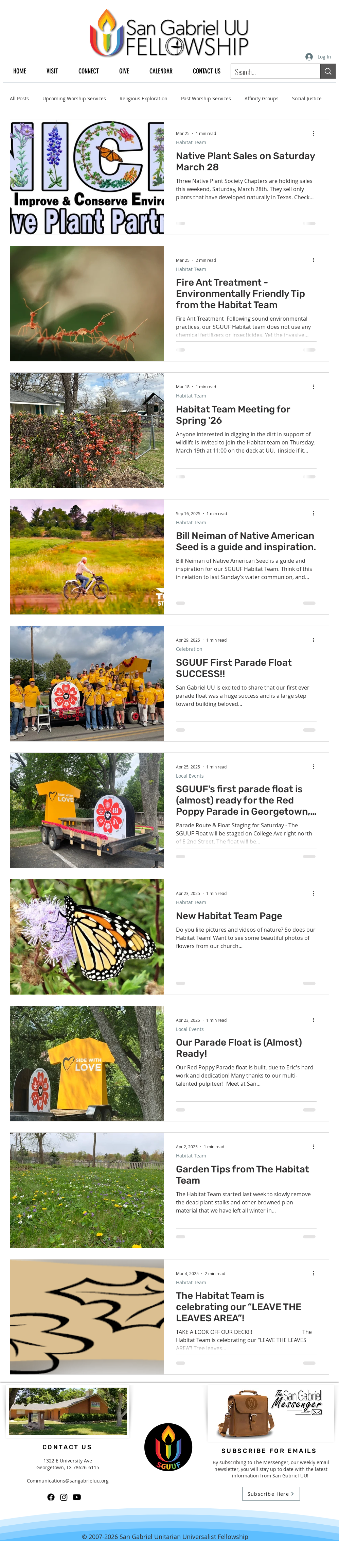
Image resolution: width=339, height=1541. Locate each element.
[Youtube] (77, 1497)
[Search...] (270, 72)
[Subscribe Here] (271, 1494)
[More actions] (315, 133)
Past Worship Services (206, 98)
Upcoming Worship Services (74, 98)
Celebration (189, 649)
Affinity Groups (262, 98)
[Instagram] (64, 1497)
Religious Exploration (143, 98)
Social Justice (307, 98)
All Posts (19, 98)
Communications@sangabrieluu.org (68, 1480)
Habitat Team (191, 142)
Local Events (190, 776)
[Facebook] (51, 1497)
